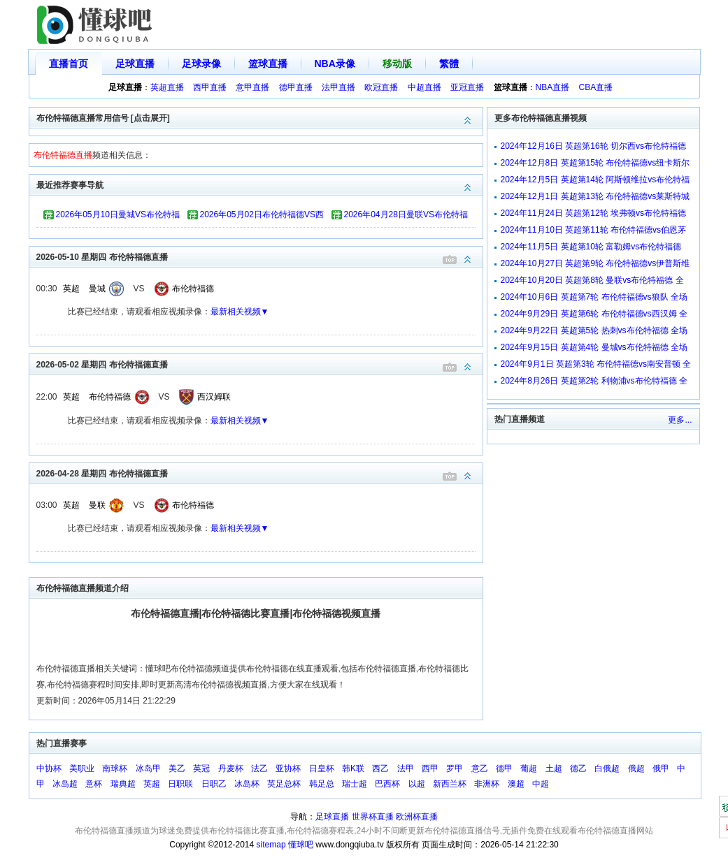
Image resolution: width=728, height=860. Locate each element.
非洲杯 (486, 784)
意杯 (93, 784)
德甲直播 (296, 87)
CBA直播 (596, 87)
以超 (416, 784)
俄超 (636, 768)
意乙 (479, 768)
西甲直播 (210, 87)
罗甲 (454, 768)
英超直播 (167, 87)
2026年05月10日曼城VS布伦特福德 (118, 217)
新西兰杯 (449, 784)
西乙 (380, 768)
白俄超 (607, 768)
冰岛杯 (246, 784)
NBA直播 (553, 87)
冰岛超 (65, 784)
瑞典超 (123, 784)
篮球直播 (267, 63)
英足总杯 (284, 784)
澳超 (516, 784)
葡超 (528, 768)
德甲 (504, 768)
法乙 (259, 768)
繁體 (449, 63)
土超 (553, 768)
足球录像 (201, 63)
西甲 (430, 768)
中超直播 (424, 87)
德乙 (578, 768)
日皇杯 (321, 768)
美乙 (177, 768)
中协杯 (49, 768)
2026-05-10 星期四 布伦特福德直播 (259, 256)
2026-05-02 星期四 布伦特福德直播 (259, 363)
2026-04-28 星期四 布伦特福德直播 (259, 472)
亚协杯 (288, 768)
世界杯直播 (373, 817)
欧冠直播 (381, 87)
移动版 (397, 63)
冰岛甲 (148, 768)
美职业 (81, 768)
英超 (71, 288)
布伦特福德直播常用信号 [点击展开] (259, 117)
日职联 (180, 784)
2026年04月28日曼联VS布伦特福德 (406, 217)
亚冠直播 (467, 87)
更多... (680, 420)
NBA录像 (335, 63)
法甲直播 (338, 87)
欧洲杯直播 (417, 817)
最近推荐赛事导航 (259, 184)
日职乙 (214, 784)
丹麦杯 (230, 768)
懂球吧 (300, 845)
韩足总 (321, 784)
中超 (540, 784)
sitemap (271, 845)
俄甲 (660, 768)
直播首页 (68, 63)
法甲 (405, 768)
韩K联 (353, 768)
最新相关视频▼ (239, 311)
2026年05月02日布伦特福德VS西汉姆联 (262, 217)
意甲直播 (252, 87)
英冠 (201, 768)
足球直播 (135, 63)
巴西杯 (387, 784)
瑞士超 (354, 784)
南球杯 (114, 768)
